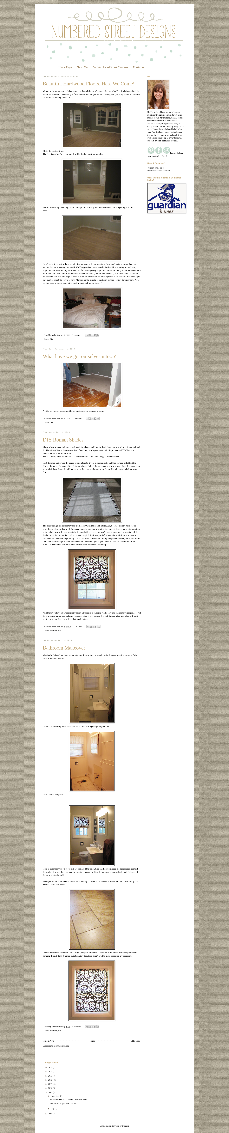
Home (92, 1041)
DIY (51, 339)
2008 (50, 1114)
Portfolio (138, 67)
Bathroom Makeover (64, 648)
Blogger (125, 1126)
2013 (50, 1076)
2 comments (77, 418)
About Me (82, 67)
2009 (50, 1092)
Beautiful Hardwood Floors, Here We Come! (89, 84)
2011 (50, 1084)
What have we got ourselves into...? (79, 356)
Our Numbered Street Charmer (110, 67)
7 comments (76, 335)
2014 (50, 1072)
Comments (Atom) (61, 1046)
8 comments (76, 1027)
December (55, 1096)
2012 (50, 1080)
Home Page (65, 67)
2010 (50, 1088)
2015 (50, 1067)
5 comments (77, 626)
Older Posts (135, 1041)
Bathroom (53, 630)
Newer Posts (49, 1041)
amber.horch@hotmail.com (158, 171)
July (53, 1109)
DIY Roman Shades (63, 440)
